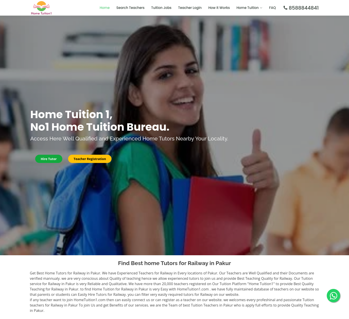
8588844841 (303, 7)
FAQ (272, 7)
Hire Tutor (49, 159)
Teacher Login (190, 7)
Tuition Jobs (161, 7)
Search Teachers (130, 7)
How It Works (219, 7)
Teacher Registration (90, 159)
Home (105, 7)
